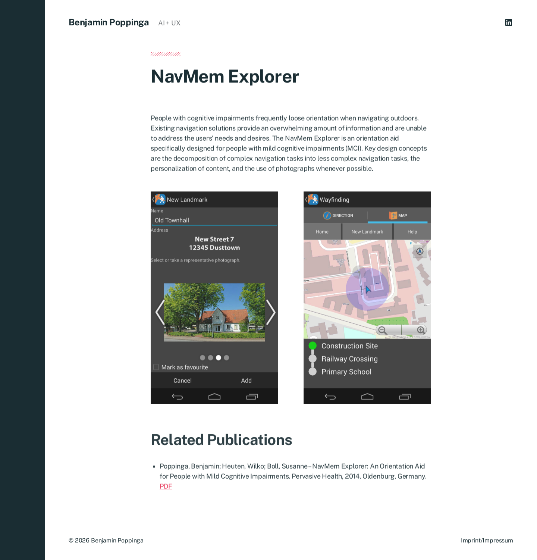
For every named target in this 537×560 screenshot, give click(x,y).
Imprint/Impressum (487, 540)
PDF (166, 487)
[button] (22, 280)
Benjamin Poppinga (109, 22)
